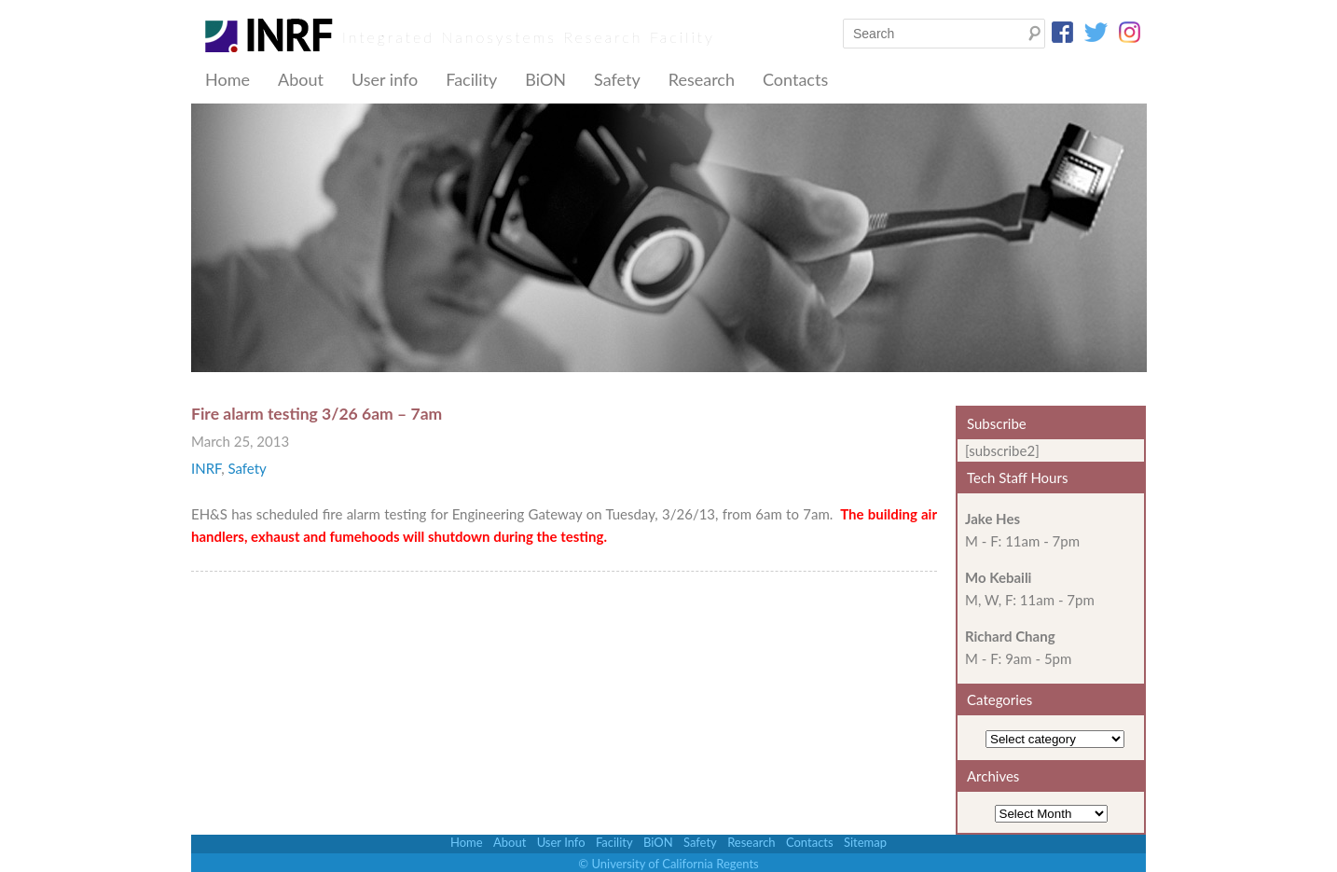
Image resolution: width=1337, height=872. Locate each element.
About (301, 79)
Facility (471, 79)
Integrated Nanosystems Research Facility (528, 37)
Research (701, 79)
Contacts (795, 79)
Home (227, 79)
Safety (617, 79)
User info (384, 79)
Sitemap (865, 842)
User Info (561, 842)
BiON (545, 79)
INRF (206, 468)
